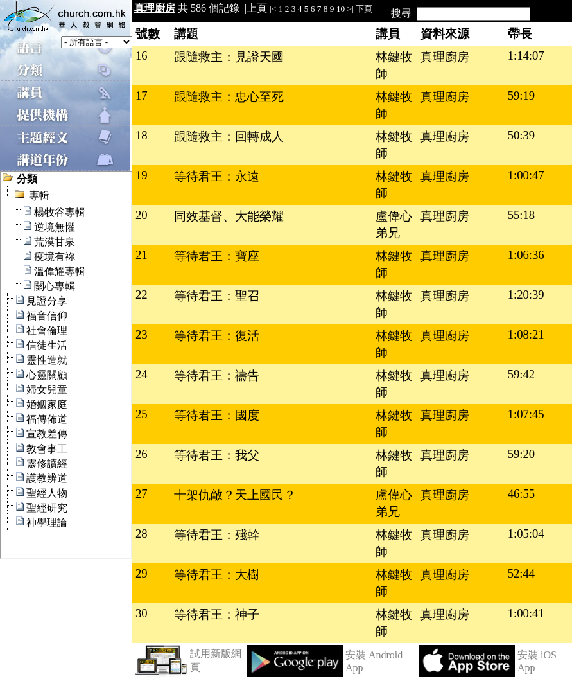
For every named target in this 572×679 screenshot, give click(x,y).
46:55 (521, 493)
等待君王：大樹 (216, 574)
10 (340, 8)
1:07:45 (526, 414)
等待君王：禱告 (216, 375)
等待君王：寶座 (216, 256)
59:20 (521, 454)
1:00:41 (526, 613)
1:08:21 (526, 334)
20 (141, 215)
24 (141, 374)
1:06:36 (526, 254)
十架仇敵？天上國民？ (235, 495)
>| (350, 8)
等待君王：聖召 (216, 296)
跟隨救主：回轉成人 (229, 136)
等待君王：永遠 (216, 176)
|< (273, 8)
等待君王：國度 (216, 415)
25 (141, 414)
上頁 (257, 8)
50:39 (521, 135)
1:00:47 (526, 175)
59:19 (521, 95)
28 (141, 533)
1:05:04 (526, 533)
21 (141, 254)
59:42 (521, 374)
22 (141, 294)
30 (141, 613)
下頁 (364, 8)
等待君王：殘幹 (216, 535)
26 (141, 454)
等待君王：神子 (216, 614)
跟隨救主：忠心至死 (229, 96)
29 (141, 573)
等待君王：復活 (216, 335)
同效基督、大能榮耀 (229, 216)
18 (141, 135)
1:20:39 (526, 294)
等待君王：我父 (216, 455)
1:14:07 (526, 55)
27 (141, 493)
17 (141, 95)
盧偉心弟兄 (394, 224)
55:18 (521, 215)
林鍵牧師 (394, 65)
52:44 (521, 573)
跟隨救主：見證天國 (229, 57)
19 (141, 175)
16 (141, 55)
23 (141, 334)
